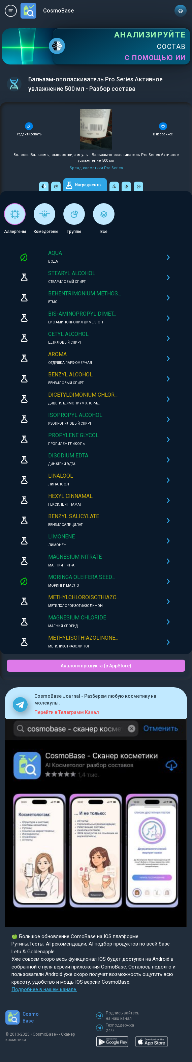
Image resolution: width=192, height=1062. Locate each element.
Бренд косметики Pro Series (96, 168)
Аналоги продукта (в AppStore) (96, 665)
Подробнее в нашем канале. (44, 989)
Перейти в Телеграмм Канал (66, 712)
